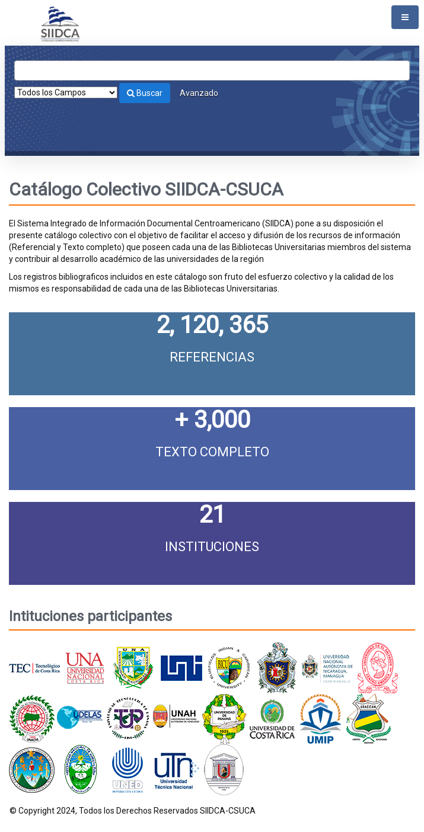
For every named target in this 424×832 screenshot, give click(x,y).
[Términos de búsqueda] (212, 70)
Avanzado (199, 93)
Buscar (144, 93)
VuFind (27, 18)
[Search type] (65, 92)
